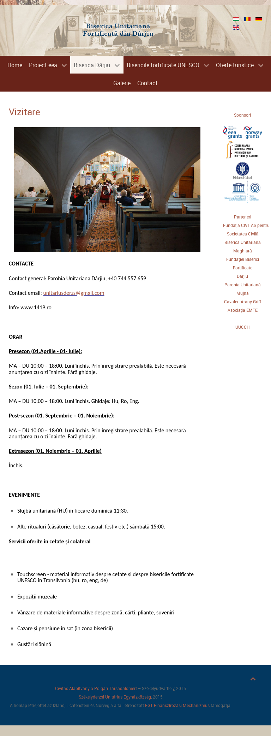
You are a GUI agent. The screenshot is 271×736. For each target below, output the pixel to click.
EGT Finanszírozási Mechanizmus (177, 705)
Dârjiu (242, 276)
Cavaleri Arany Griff (242, 301)
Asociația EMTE (243, 310)
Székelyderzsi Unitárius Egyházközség (115, 697)
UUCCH (242, 327)
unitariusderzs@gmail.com (73, 293)
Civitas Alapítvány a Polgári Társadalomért (96, 688)
